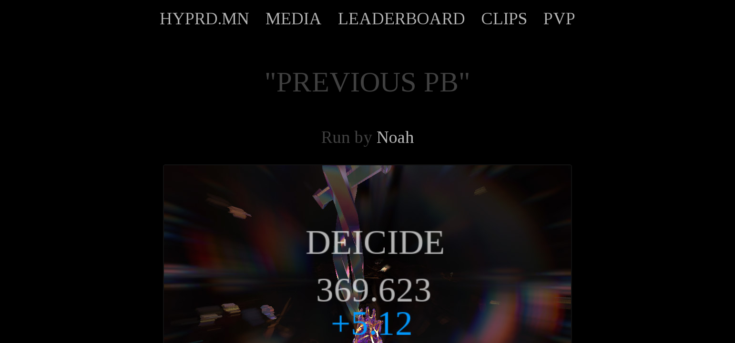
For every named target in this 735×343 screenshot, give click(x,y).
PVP (559, 18)
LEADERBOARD (401, 18)
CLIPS (504, 18)
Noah (395, 137)
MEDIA (293, 18)
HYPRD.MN (204, 18)
